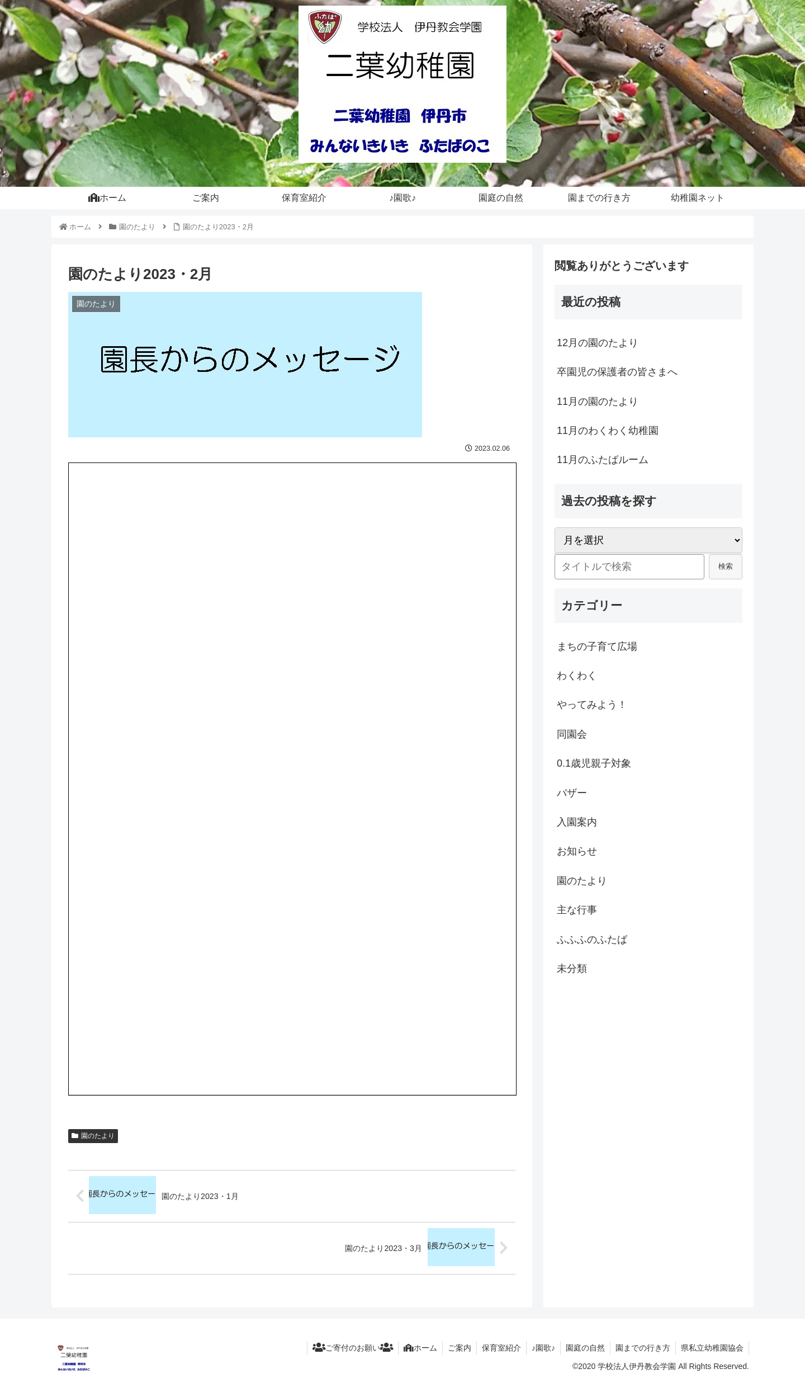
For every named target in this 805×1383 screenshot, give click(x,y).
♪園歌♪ (539, 1348)
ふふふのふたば (592, 939)
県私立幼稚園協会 (711, 1348)
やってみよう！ (592, 704)
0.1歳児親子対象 (594, 763)
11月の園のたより (597, 401)
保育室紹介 (496, 1348)
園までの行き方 (641, 1348)
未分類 (572, 968)
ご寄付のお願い (344, 1348)
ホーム (413, 1348)
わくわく (577, 675)
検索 (725, 566)
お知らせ (577, 851)
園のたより (93, 1136)
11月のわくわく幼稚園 (608, 430)
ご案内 (453, 1348)
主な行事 (577, 909)
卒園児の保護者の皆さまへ (617, 371)
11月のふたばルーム (602, 459)
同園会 (572, 734)
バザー (572, 793)
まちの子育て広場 (597, 646)
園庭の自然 (582, 1348)
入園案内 (577, 822)
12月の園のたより (597, 342)
